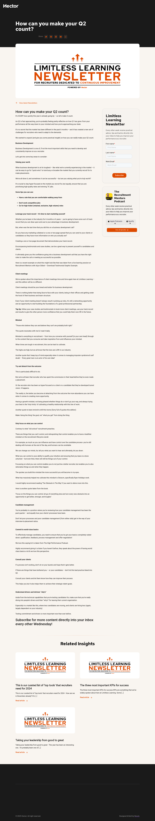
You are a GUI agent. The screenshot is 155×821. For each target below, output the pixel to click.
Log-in (136, 6)
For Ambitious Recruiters (103, 6)
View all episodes (122, 230)
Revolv (137, 816)
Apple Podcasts (115, 222)
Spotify (130, 222)
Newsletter (129, 6)
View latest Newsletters (26, 103)
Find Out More (147, 6)
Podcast (118, 6)
